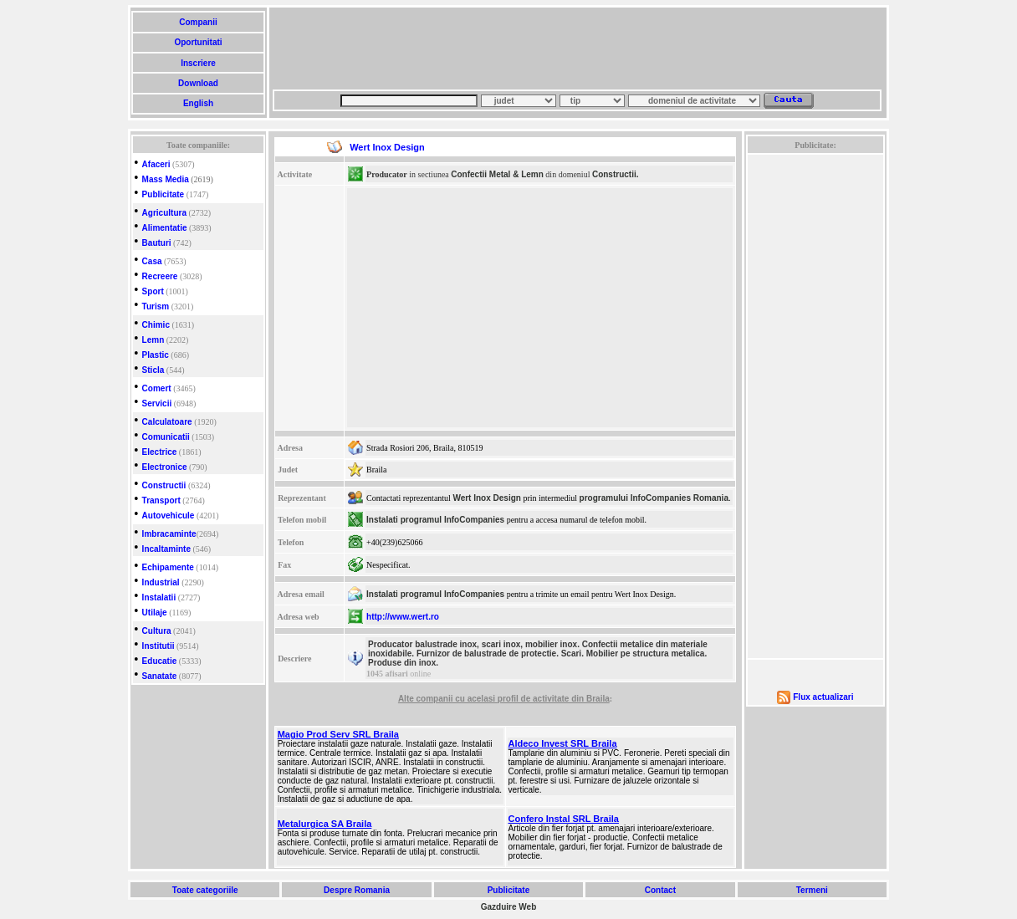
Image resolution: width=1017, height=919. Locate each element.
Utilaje (154, 612)
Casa (152, 261)
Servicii (157, 403)
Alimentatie (164, 227)
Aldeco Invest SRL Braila (562, 743)
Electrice (159, 452)
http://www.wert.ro (402, 616)
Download (198, 83)
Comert (156, 388)
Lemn (153, 340)
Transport (161, 500)
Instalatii (159, 597)
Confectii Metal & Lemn (497, 174)
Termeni (812, 890)
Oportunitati (198, 42)
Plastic (155, 355)
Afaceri (156, 164)
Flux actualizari (823, 697)
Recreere (160, 276)
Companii (197, 22)
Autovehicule (168, 515)
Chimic (156, 324)
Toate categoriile (205, 890)
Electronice (164, 467)
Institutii (158, 646)
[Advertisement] (577, 48)
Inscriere (197, 63)
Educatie (159, 661)
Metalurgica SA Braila (325, 824)
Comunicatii (166, 437)
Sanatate (159, 676)
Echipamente (168, 567)
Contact (660, 890)
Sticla (153, 370)
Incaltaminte (166, 549)
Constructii (164, 485)
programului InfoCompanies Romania (654, 498)
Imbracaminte (169, 534)
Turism (156, 306)
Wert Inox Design (486, 498)
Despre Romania (356, 890)
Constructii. (615, 174)
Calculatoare (167, 421)
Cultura (156, 631)
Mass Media (165, 179)
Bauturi (156, 243)
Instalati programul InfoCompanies (435, 519)
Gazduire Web (509, 906)
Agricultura (164, 212)
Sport (153, 291)
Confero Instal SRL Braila (563, 819)
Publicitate (163, 194)
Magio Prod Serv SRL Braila (338, 734)
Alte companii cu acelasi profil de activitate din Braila (504, 698)
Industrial (161, 582)
